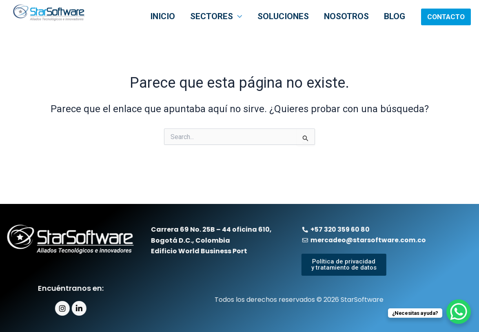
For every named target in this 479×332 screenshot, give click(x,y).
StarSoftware (28, 27)
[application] (256, 17)
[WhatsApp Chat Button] (458, 311)
